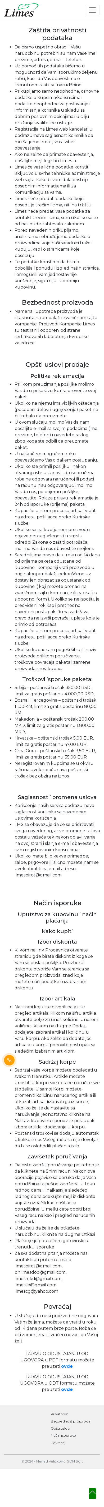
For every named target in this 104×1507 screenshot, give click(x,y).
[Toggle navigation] (92, 10)
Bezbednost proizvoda (71, 1421)
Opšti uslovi (60, 1428)
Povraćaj (58, 1443)
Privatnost (59, 1414)
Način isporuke (63, 1435)
